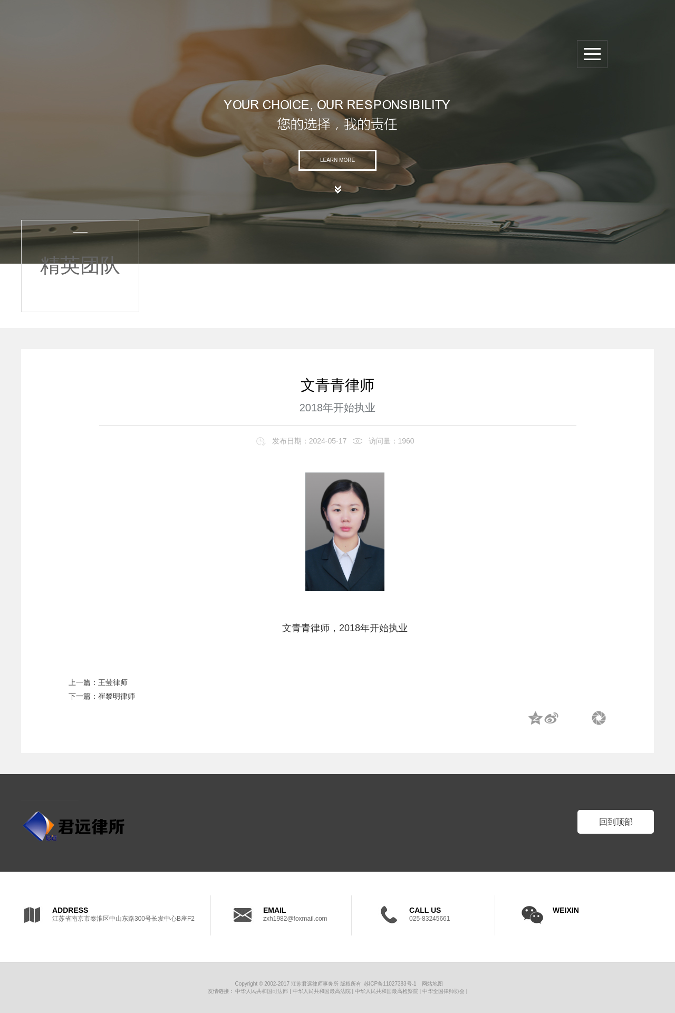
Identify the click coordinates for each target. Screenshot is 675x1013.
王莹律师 (113, 682)
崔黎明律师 (116, 696)
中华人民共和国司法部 (261, 991)
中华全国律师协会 (443, 991)
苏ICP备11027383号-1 (390, 984)
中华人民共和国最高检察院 (386, 991)
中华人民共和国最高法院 (322, 991)
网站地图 (432, 984)
